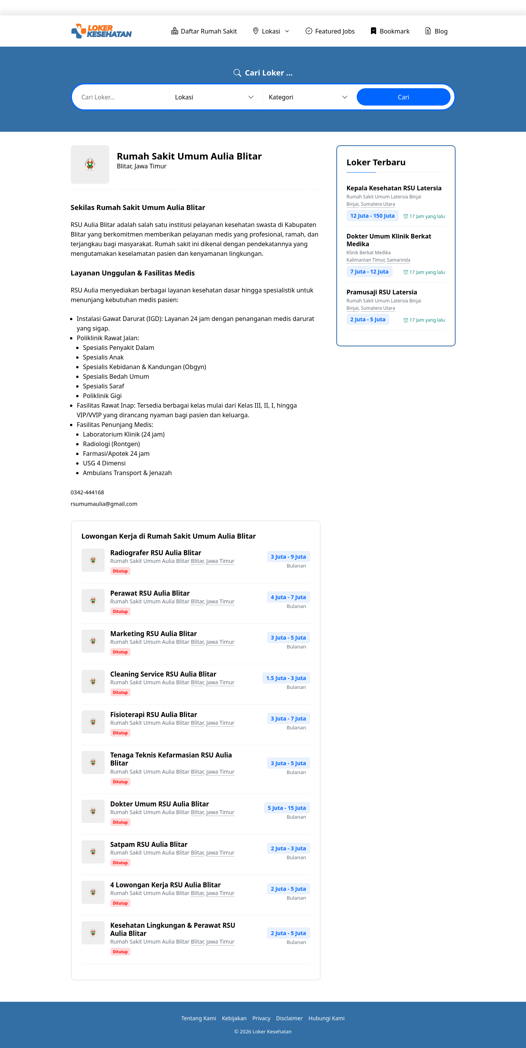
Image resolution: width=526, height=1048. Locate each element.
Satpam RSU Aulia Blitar (149, 844)
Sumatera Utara (378, 204)
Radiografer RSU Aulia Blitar (156, 552)
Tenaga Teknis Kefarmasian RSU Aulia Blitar (171, 759)
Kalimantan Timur (366, 260)
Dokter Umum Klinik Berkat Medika (389, 240)
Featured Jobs (345, 7)
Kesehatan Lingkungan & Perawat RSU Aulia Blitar (172, 929)
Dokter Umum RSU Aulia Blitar (159, 803)
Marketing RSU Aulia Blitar (153, 633)
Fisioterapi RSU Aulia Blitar (153, 714)
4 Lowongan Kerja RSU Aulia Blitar (165, 884)
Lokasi (301, 7)
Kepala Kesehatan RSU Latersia (394, 188)
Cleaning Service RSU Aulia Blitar (163, 674)
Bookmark (394, 7)
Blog (432, 7)
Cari (403, 97)
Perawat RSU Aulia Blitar (150, 593)
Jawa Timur (220, 560)
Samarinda (399, 260)
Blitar (197, 560)
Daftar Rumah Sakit (242, 7)
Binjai (353, 204)
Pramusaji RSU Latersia (382, 292)
